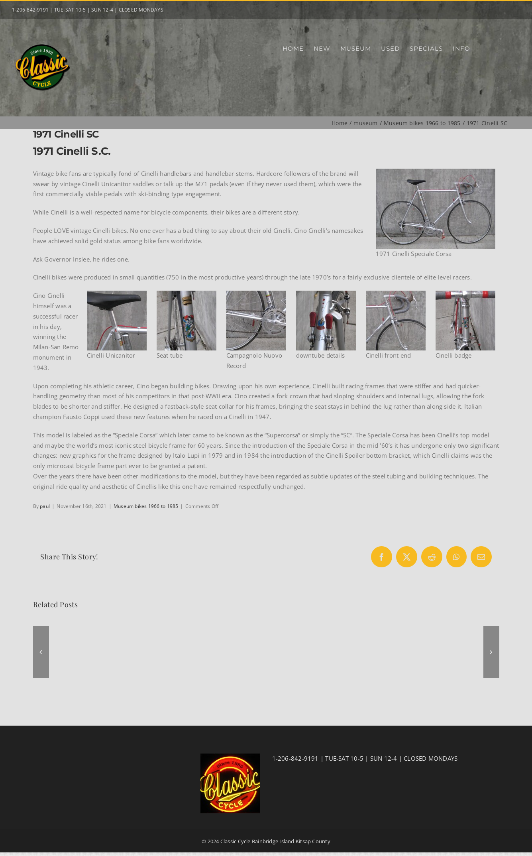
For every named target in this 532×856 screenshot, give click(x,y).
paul (45, 506)
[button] (41, 652)
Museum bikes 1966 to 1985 (146, 506)
